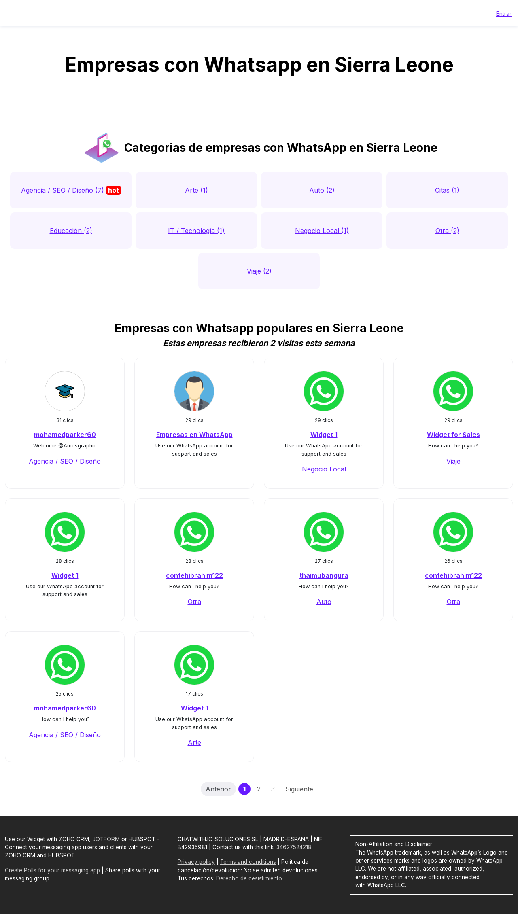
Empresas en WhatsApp (194, 434)
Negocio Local (324, 469)
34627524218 (294, 847)
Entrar (504, 13)
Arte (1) (196, 190)
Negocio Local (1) (322, 231)
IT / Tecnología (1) (196, 231)
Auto (323, 602)
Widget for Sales (453, 434)
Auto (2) (322, 190)
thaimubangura (323, 575)
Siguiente (299, 789)
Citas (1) (447, 190)
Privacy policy (196, 862)
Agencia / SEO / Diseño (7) (71, 190)
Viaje (453, 461)
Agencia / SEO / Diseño (65, 461)
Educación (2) (71, 231)
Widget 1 (324, 434)
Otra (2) (447, 231)
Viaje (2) (259, 271)
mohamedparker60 (65, 434)
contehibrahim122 (194, 575)
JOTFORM (106, 839)
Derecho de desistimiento (249, 878)
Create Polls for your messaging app (52, 870)
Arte (194, 742)
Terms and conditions (248, 862)
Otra (194, 602)
